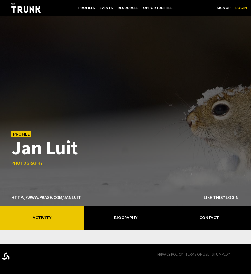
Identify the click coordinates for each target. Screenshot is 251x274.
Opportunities (158, 7)
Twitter (247, 254)
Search (205, 7)
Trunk (34, 255)
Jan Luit (44, 147)
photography (26, 163)
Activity (42, 217)
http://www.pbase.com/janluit (46, 197)
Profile (21, 134)
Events (106, 7)
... (178, 7)
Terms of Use (197, 254)
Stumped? (221, 254)
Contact (209, 217)
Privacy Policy (170, 254)
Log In (241, 7)
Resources (128, 7)
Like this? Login (221, 197)
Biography (125, 217)
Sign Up (224, 7)
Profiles (86, 7)
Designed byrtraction (5, 256)
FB (239, 254)
